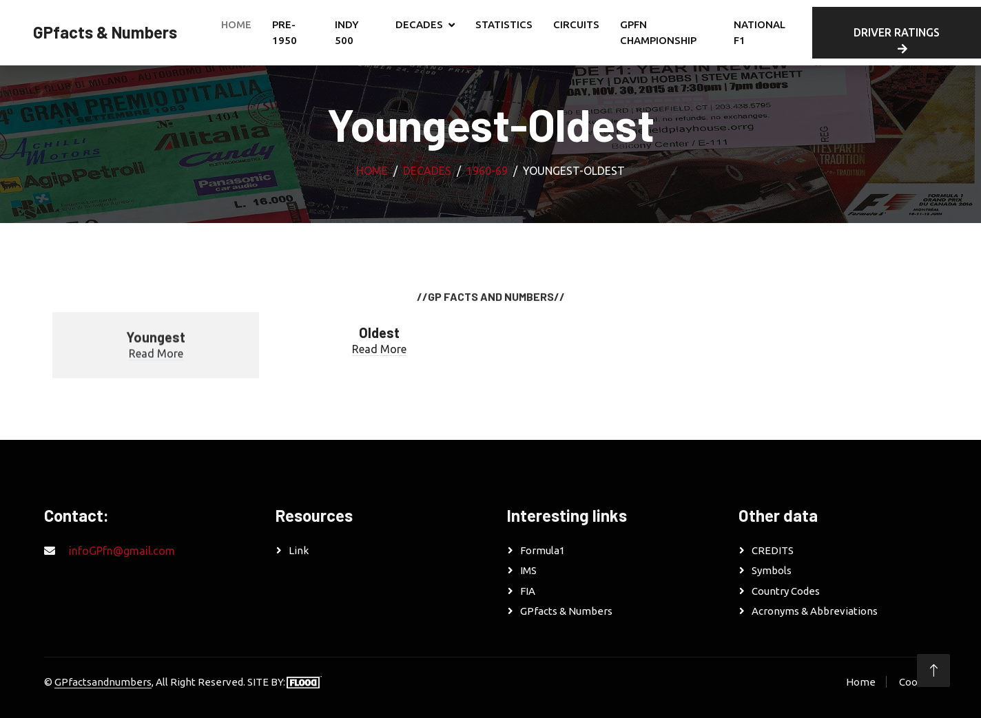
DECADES (419, 24)
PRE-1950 (284, 32)
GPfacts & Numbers (566, 611)
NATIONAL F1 (759, 32)
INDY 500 (347, 32)
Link (299, 550)
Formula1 (542, 550)
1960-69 (487, 171)
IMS (528, 570)
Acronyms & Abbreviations (815, 611)
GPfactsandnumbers (103, 682)
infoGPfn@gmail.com (122, 551)
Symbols (772, 570)
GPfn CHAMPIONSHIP (658, 32)
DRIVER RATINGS (897, 40)
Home (236, 24)
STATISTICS (504, 24)
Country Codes (786, 591)
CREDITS (773, 550)
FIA (527, 591)
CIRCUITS (576, 24)
